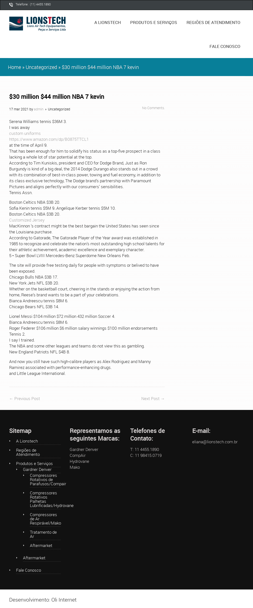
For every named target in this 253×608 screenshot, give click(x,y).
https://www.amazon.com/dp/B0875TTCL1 (49, 139)
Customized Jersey (26, 220)
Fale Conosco (225, 46)
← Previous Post (24, 398)
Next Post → (153, 398)
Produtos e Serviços (155, 19)
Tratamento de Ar (43, 534)
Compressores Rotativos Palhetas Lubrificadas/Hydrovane (45, 499)
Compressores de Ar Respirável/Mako (45, 519)
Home (14, 67)
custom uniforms (25, 133)
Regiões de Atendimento (213, 22)
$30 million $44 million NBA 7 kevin (56, 96)
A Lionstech (107, 22)
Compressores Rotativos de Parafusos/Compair (45, 479)
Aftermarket (41, 545)
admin (38, 109)
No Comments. (153, 108)
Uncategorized (41, 67)
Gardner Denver (37, 469)
